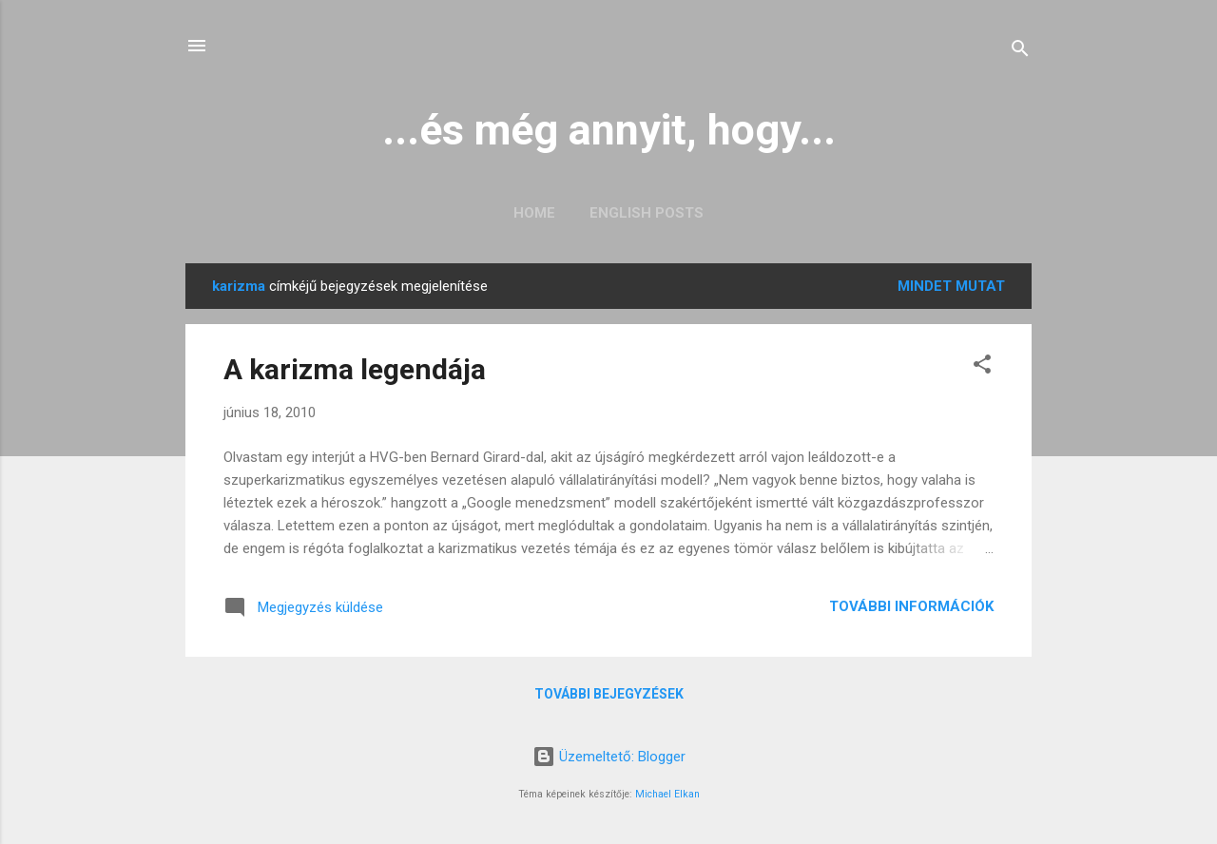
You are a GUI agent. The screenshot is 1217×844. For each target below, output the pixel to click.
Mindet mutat (951, 286)
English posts (646, 212)
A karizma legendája (354, 369)
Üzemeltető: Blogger (609, 756)
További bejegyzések (609, 693)
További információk (911, 606)
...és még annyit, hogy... (609, 130)
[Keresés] (1020, 52)
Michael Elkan (667, 794)
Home (534, 212)
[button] (982, 367)
